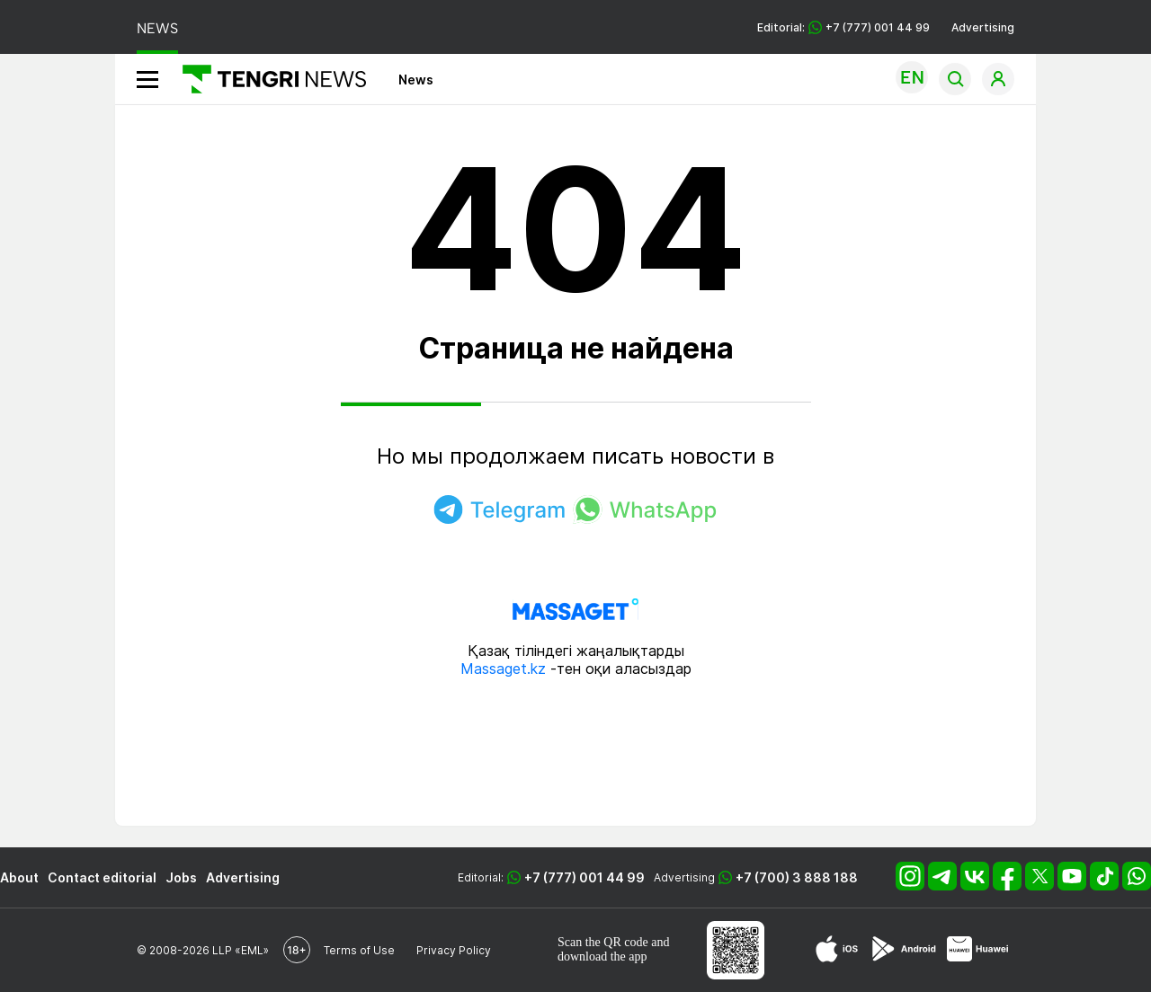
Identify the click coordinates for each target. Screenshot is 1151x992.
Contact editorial (102, 877)
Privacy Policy (453, 950)
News (415, 79)
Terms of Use (359, 950)
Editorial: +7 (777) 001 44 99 (843, 27)
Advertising (982, 27)
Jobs (181, 877)
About (19, 877)
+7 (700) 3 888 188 (797, 877)
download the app (602, 956)
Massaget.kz (503, 669)
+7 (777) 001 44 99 (584, 877)
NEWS (157, 28)
